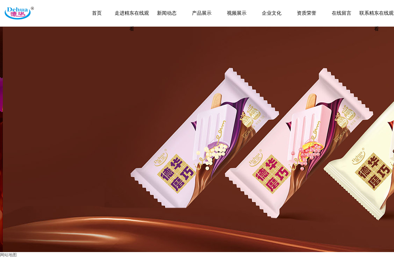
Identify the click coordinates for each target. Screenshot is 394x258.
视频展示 (236, 13)
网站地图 (8, 254)
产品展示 (202, 13)
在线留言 (341, 13)
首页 (97, 13)
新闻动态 (167, 13)
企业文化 (271, 13)
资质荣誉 (306, 13)
